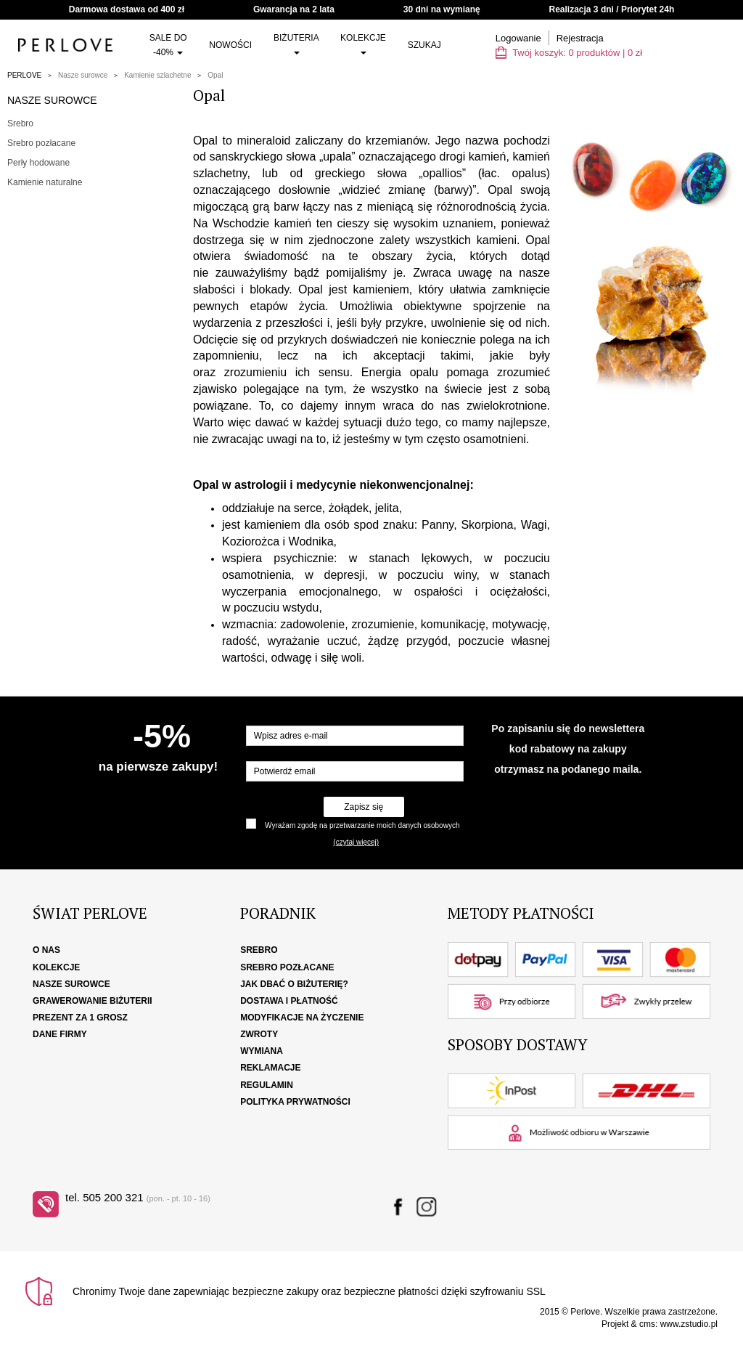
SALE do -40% (168, 45)
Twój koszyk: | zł (569, 52)
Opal (215, 75)
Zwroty (259, 1034)
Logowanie (518, 38)
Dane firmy (60, 1034)
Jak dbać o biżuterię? (294, 984)
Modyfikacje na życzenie (302, 1017)
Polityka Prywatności (295, 1102)
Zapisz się (363, 807)
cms (647, 1324)
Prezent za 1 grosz (80, 1017)
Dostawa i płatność (288, 1001)
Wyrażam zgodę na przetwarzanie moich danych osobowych (362, 825)
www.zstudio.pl (689, 1324)
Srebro (20, 123)
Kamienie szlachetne (157, 75)
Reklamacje (270, 1068)
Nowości (230, 45)
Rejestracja (580, 38)
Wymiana (261, 1051)
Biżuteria (296, 43)
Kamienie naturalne (44, 182)
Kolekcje (363, 43)
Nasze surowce (82, 75)
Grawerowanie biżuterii (92, 1001)
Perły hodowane (38, 163)
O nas (46, 950)
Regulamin (266, 1085)
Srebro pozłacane (41, 143)
